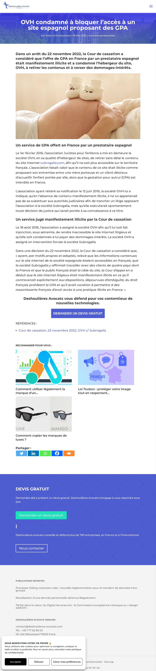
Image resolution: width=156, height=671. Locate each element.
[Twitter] (21, 453)
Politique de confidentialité (86, 661)
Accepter (15, 661)
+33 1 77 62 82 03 (32, 630)
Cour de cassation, (33, 330)
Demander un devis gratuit (41, 515)
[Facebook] (57, 453)
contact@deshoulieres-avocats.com (39, 626)
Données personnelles (102, 35)
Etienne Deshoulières (58, 35)
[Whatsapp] (45, 453)
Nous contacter (31, 548)
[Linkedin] (33, 453)
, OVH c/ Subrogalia (91, 330)
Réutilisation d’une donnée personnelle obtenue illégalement (56, 597)
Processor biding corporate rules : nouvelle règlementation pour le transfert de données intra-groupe (77, 589)
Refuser (38, 661)
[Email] (68, 453)
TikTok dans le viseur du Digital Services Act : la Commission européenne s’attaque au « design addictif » (77, 606)
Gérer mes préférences (67, 661)
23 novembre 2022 (62, 330)
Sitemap (109, 661)
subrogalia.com (52, 163)
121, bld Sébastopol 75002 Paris (35, 634)
